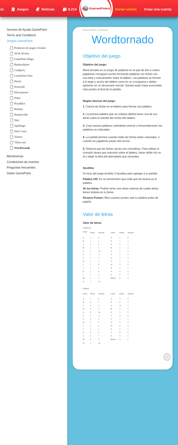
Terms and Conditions (21, 35)
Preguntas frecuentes (21, 167)
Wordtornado (103, 30)
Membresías (15, 156)
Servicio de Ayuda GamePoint (27, 29)
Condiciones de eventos (23, 162)
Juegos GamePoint (19, 41)
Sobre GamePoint (19, 173)
